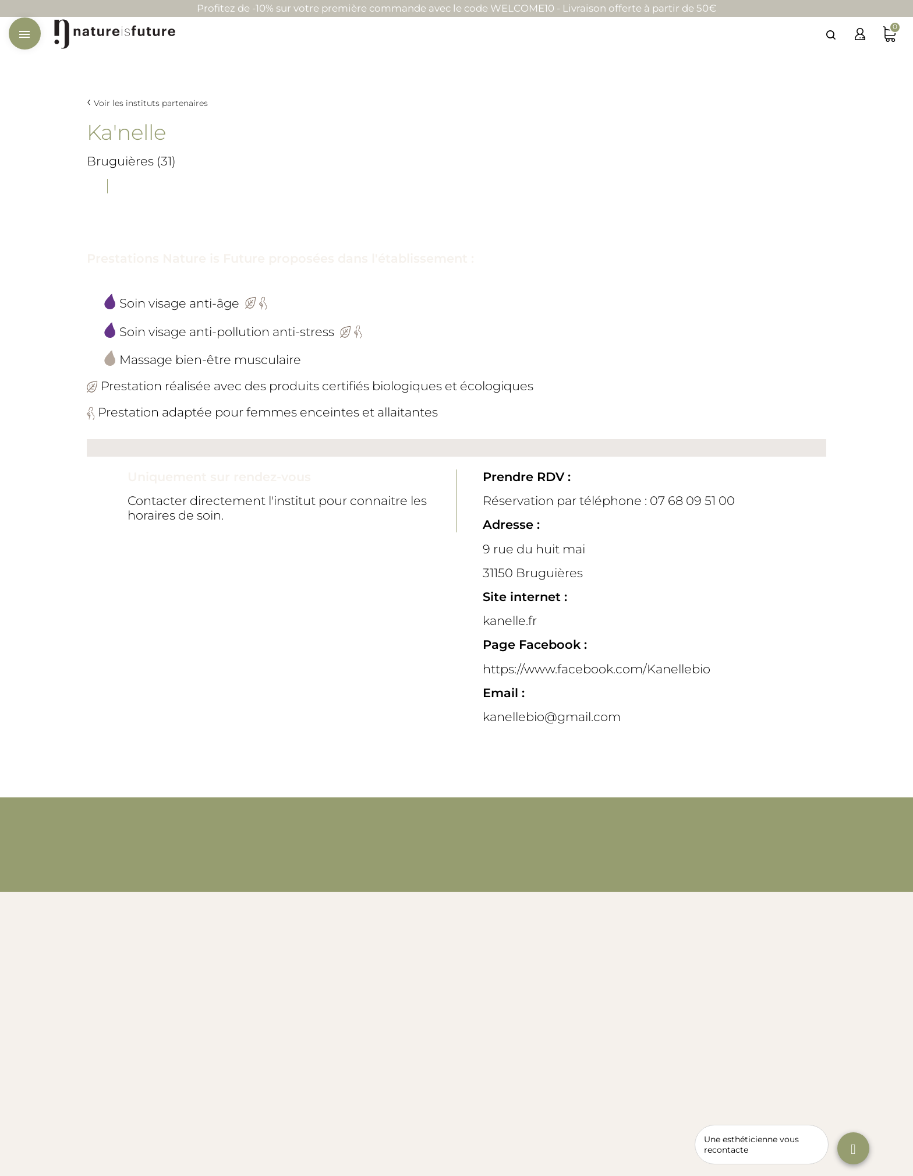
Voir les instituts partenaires (151, 103)
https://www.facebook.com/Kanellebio (596, 669)
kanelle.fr (510, 620)
